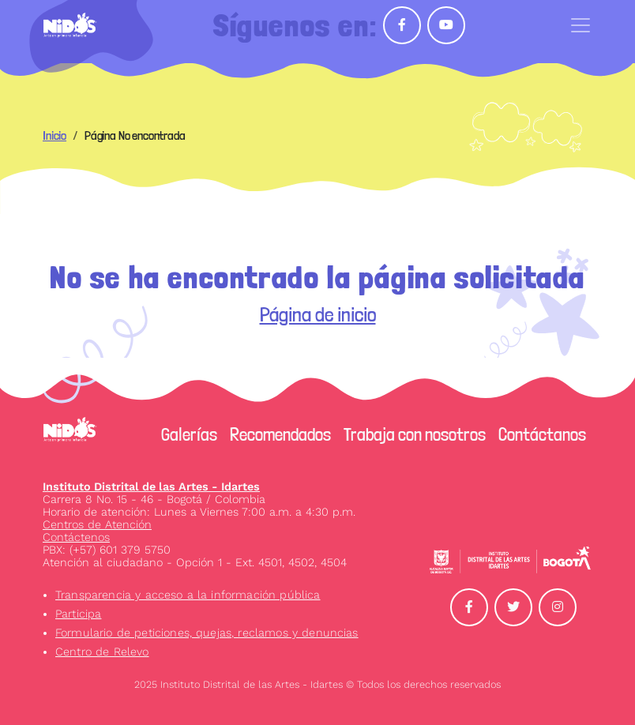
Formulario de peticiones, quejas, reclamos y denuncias (207, 632)
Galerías (189, 434)
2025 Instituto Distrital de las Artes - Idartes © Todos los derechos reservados (317, 684)
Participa (78, 613)
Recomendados (280, 434)
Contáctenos (76, 537)
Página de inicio (318, 314)
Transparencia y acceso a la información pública (188, 594)
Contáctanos (542, 434)
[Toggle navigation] (580, 25)
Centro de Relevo (102, 651)
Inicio (54, 135)
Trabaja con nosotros (415, 434)
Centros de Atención (97, 524)
